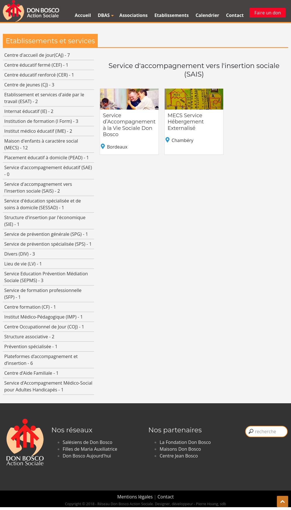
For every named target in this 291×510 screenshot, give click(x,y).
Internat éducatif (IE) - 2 (28, 111)
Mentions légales (135, 497)
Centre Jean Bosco (179, 456)
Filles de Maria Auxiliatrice (90, 449)
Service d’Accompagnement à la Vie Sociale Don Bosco (129, 125)
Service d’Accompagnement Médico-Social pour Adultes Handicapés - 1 (48, 386)
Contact (235, 15)
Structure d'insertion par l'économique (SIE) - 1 (44, 220)
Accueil (83, 15)
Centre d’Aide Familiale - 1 (31, 373)
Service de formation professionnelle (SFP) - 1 (43, 293)
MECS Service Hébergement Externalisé (186, 121)
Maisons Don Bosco (180, 449)
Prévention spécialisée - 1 (31, 346)
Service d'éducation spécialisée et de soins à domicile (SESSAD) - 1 (42, 204)
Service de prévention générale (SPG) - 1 (46, 234)
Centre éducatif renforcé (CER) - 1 (39, 75)
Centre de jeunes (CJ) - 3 (29, 85)
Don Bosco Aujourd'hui (87, 456)
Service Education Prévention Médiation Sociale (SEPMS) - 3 (46, 277)
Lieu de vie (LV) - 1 (23, 264)
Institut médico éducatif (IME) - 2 (38, 131)
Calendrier (207, 15)
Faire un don (267, 13)
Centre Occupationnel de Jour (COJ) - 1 (44, 327)
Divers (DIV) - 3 (19, 254)
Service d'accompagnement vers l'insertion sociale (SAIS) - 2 (38, 187)
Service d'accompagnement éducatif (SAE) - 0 (48, 170)
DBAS (105, 15)
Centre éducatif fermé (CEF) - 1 (36, 65)
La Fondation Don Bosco (185, 442)
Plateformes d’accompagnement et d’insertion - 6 (41, 359)
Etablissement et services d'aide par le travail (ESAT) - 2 (44, 97)
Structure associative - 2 (29, 337)
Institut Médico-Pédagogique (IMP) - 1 (43, 317)
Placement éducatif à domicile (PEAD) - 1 (46, 157)
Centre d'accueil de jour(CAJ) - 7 (37, 55)
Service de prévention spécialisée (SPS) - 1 (48, 244)
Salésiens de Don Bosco (87, 442)
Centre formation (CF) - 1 (30, 307)
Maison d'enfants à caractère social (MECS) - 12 (41, 144)
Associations (134, 15)
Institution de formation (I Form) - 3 (41, 121)
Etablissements (172, 15)
